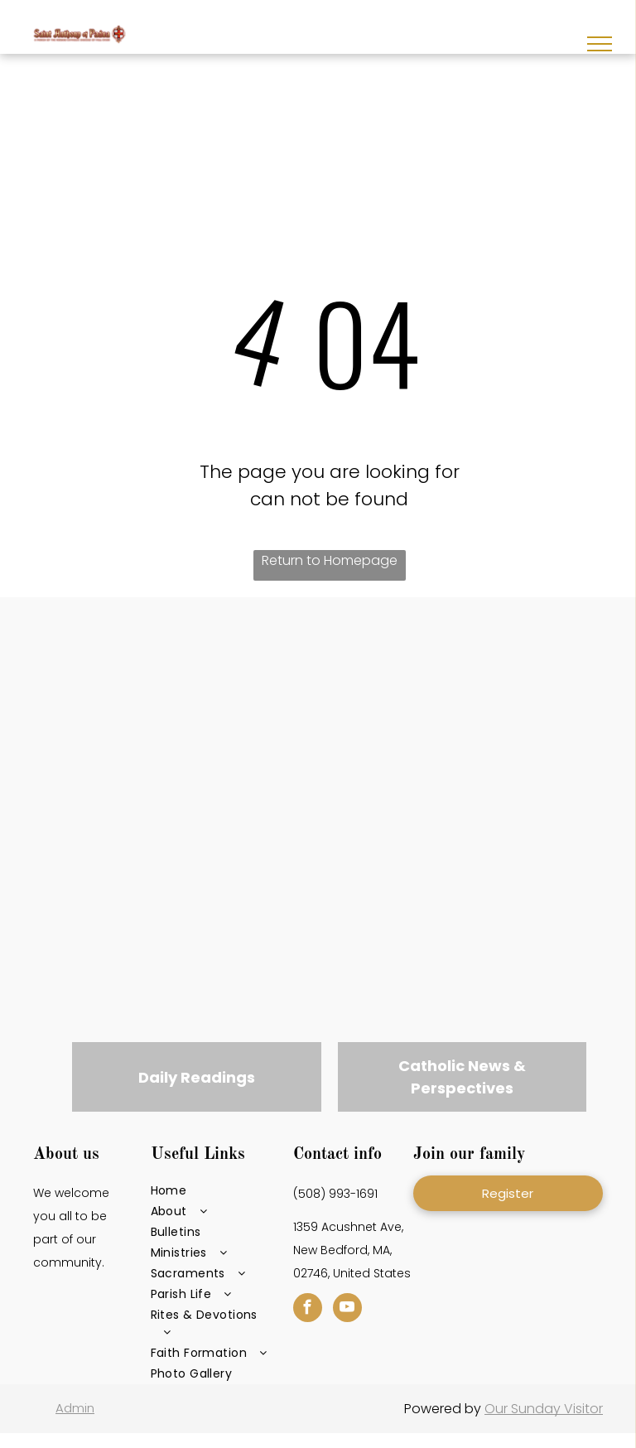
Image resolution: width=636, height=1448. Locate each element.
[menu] (599, 43)
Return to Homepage (330, 560)
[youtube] (347, 1309)
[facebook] (307, 1309)
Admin (74, 1408)
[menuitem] (211, 1190)
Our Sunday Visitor (543, 1408)
